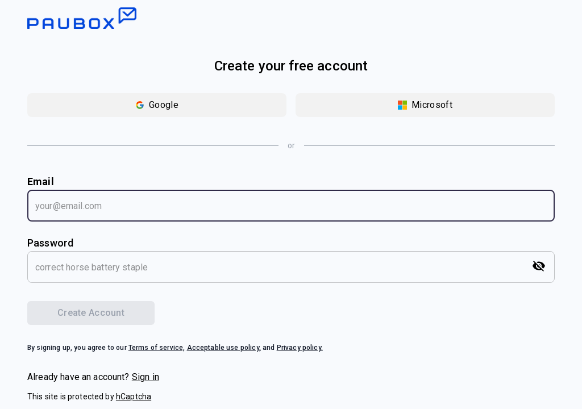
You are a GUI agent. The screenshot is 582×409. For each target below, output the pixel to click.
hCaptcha (133, 396)
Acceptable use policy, (224, 348)
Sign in (145, 377)
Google (156, 104)
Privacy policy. (300, 348)
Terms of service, (156, 348)
